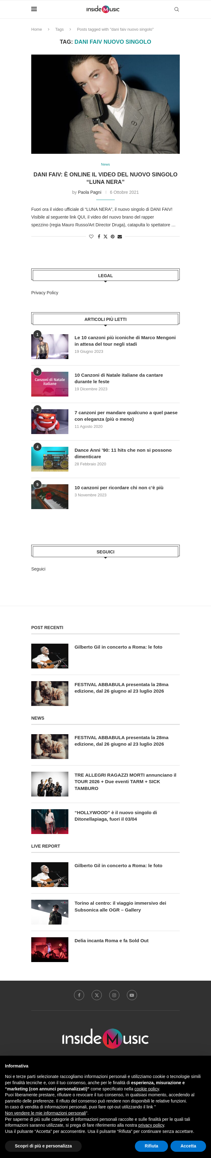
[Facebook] (77, 996)
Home (36, 29)
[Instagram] (114, 996)
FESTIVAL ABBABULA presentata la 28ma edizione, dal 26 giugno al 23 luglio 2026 (124, 688)
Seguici (38, 569)
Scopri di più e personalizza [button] (43, 1145)
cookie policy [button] (147, 1088)
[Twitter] (96, 996)
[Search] (177, 9)
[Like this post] (91, 237)
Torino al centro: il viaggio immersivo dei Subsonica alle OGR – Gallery (123, 907)
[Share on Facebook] (99, 237)
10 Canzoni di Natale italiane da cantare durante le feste (121, 379)
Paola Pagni (89, 192)
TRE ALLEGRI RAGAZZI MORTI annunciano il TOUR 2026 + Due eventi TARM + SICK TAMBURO (126, 782)
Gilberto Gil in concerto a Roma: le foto (121, 647)
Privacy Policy (44, 293)
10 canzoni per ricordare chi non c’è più (121, 487)
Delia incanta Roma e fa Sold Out (113, 941)
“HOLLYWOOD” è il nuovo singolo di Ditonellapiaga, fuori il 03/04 (118, 816)
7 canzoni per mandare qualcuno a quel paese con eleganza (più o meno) (121, 416)
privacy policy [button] (151, 1125)
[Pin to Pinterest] (112, 237)
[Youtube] (133, 996)
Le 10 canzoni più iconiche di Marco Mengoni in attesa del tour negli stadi (118, 341)
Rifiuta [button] (151, 1145)
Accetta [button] (188, 1145)
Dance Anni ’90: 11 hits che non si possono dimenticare (125, 454)
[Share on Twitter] (105, 237)
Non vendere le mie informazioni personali (45, 1113)
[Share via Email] (120, 237)
